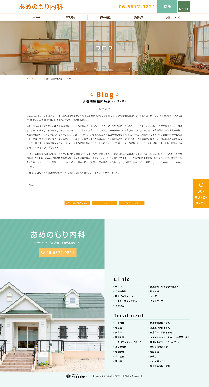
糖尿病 (118, 328)
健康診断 (119, 352)
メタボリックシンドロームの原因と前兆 (170, 337)
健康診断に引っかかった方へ (164, 286)
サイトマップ (156, 301)
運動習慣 (154, 352)
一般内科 (119, 323)
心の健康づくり (158, 361)
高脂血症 (119, 337)
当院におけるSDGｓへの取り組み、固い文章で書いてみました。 (78, 203)
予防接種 (119, 356)
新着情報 (154, 291)
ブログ (39, 79)
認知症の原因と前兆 (160, 366)
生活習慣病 (120, 347)
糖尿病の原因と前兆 (160, 323)
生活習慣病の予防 (159, 347)
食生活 (153, 356)
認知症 (118, 361)
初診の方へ (120, 306)
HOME (36, 17)
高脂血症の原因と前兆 (161, 332)
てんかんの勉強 (131, 203)
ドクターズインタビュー (127, 301)
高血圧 (118, 332)
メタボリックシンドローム (128, 342)
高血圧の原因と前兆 (160, 328)
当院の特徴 (104, 17)
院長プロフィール (124, 296)
